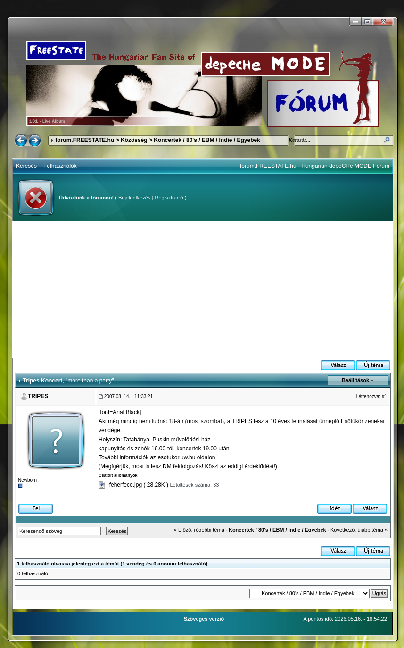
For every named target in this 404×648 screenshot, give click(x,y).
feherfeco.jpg (125, 485)
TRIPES (38, 396)
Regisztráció (169, 197)
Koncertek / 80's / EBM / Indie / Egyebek (207, 140)
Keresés (26, 166)
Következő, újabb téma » (359, 529)
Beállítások (355, 380)
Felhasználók (60, 166)
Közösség (134, 140)
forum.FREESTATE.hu (84, 140)
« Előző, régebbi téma (199, 529)
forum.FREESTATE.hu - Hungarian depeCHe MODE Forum (314, 166)
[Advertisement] (202, 290)
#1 (384, 396)
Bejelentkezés (134, 197)
